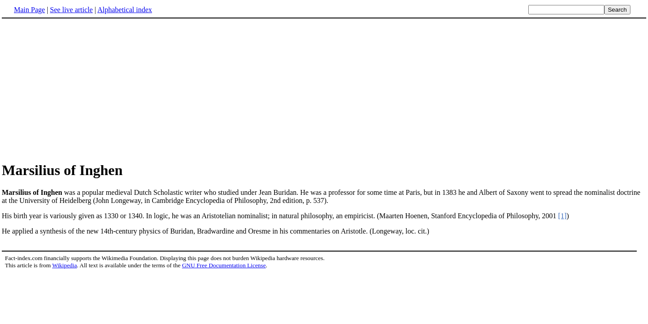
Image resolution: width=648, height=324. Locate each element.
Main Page (29, 10)
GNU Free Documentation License (224, 265)
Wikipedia (64, 265)
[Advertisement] (324, 90)
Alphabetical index (124, 10)
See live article (71, 10)
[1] (562, 216)
